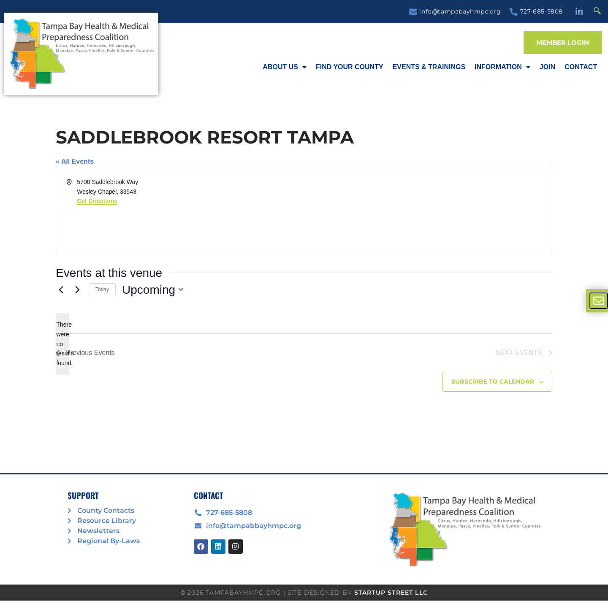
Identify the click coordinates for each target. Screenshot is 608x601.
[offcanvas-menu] (598, 300)
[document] (304, 300)
